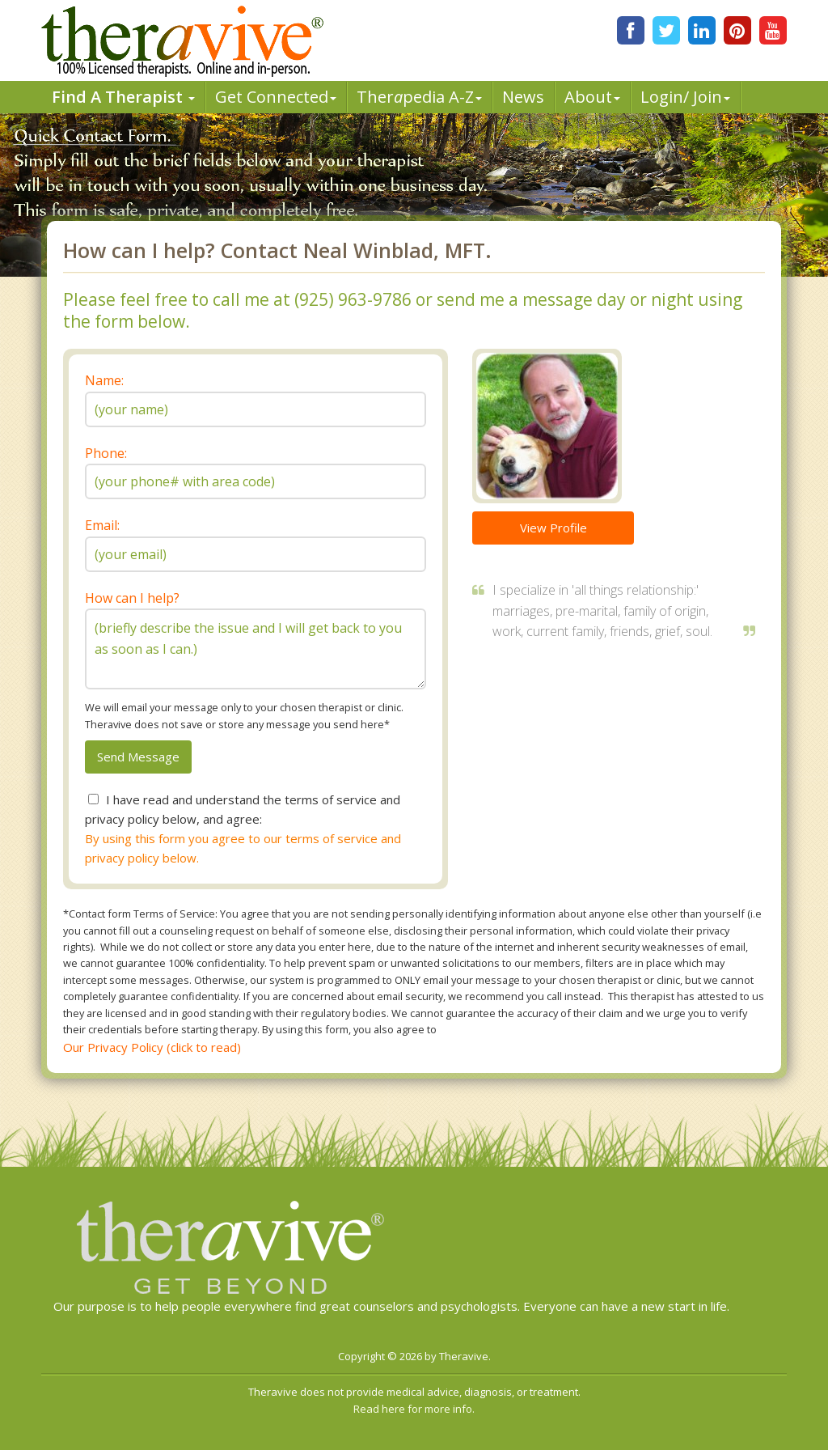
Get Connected (275, 97)
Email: (102, 525)
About (592, 97)
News (523, 97)
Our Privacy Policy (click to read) (152, 1047)
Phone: (106, 453)
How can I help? (132, 598)
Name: (104, 380)
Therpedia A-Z (419, 97)
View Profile (553, 527)
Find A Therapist (123, 97)
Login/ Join (685, 97)
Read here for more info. (414, 1408)
